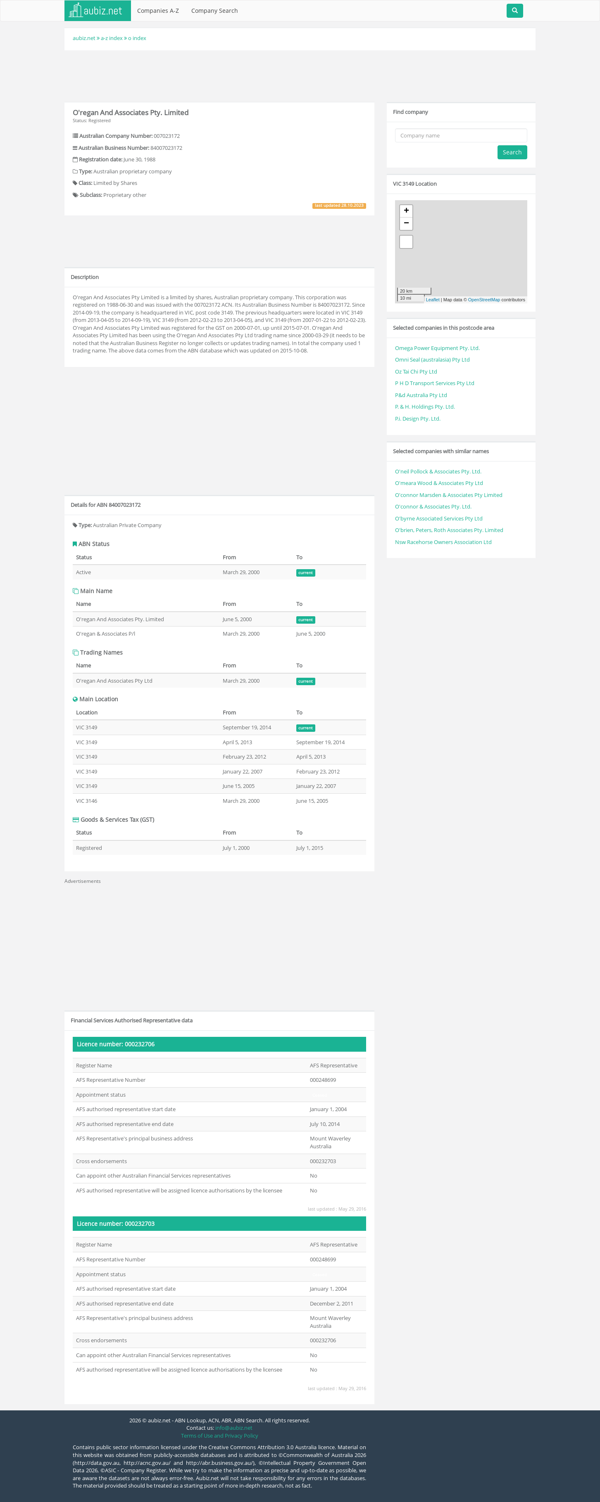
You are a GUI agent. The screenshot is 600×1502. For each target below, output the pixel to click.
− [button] (406, 224)
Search (512, 152)
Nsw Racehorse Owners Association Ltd (443, 542)
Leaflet (433, 299)
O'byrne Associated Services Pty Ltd (439, 518)
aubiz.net (84, 38)
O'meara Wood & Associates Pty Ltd (439, 483)
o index (137, 38)
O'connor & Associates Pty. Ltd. (433, 506)
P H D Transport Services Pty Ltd (434, 383)
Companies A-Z (158, 10)
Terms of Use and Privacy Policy (219, 1435)
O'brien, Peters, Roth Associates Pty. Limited (449, 530)
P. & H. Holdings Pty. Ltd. (425, 406)
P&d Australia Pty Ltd (421, 395)
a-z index (112, 38)
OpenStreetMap (484, 299)
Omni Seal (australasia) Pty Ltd (432, 359)
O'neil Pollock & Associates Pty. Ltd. (438, 471)
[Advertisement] (300, 75)
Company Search (214, 10)
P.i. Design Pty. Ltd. (417, 418)
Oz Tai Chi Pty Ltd (416, 371)
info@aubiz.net (233, 1427)
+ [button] (406, 211)
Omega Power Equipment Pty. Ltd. (437, 348)
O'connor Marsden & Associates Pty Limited (448, 495)
